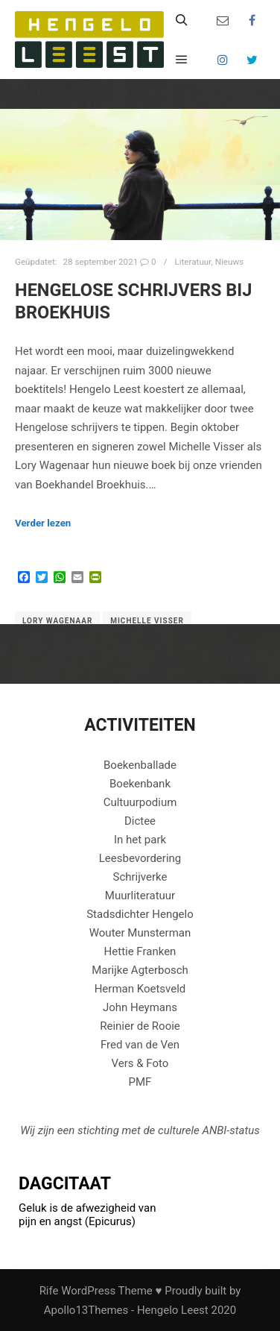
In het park (140, 839)
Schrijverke (140, 877)
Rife (49, 1290)
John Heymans (140, 1007)
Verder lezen (43, 523)
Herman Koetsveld (140, 988)
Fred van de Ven (140, 1044)
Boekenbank (140, 783)
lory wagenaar (57, 621)
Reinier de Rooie (140, 1026)
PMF (140, 1082)
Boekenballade (140, 765)
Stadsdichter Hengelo (140, 914)
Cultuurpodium (140, 802)
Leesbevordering (140, 858)
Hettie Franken (140, 951)
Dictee (140, 821)
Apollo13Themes (86, 1310)
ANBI (214, 1130)
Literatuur (192, 262)
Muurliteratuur (140, 895)
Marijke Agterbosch (140, 970)
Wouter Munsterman (140, 933)
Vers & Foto (140, 1063)
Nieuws (229, 262)
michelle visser (147, 621)
